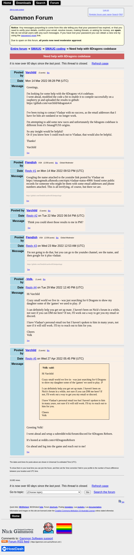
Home (7, 2)
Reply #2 (31, 215)
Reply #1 (30, 170)
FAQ (121, 14)
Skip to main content (17, 10)
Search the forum (104, 492)
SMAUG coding (55, 48)
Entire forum (18, 48)
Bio (48, 73)
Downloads (23, 2)
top (121, 502)
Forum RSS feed (18, 541)
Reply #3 (31, 245)
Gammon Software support (36, 538)
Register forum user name (100, 14)
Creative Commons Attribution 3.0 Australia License (75, 511)
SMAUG (36, 48)
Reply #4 (31, 287)
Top (28, 153)
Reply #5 (30, 358)
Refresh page (100, 63)
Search (40, 2)
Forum (54, 2)
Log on (106, 10)
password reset (28, 35)
